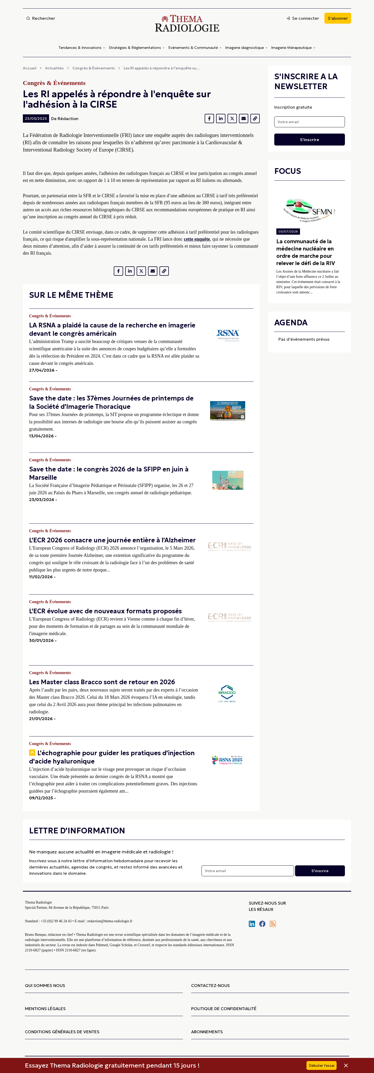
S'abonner (338, 18)
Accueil (29, 68)
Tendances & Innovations (82, 47)
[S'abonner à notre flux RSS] (273, 924)
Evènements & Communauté (195, 47)
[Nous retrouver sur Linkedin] (252, 924)
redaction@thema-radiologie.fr (109, 921)
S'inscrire (309, 139)
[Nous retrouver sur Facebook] (262, 924)
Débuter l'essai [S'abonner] (321, 1065)
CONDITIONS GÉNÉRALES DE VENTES (62, 1031)
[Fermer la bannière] (344, 1065)
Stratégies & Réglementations (137, 47)
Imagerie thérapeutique (293, 47)
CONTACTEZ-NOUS (210, 985)
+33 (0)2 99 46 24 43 (56, 921)
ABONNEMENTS (207, 1031)
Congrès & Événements (93, 68)
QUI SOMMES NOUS (45, 985)
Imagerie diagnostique (246, 47)
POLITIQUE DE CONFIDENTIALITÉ (224, 1008)
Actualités (54, 68)
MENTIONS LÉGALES (45, 1008)
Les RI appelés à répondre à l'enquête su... (161, 68)
